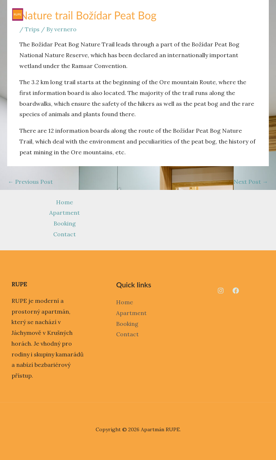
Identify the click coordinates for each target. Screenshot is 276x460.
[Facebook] (236, 290)
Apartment (64, 212)
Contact (64, 234)
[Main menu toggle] (259, 14)
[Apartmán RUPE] (17, 14)
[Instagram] (220, 290)
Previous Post (30, 181)
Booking (65, 223)
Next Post (251, 181)
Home (64, 202)
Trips (32, 29)
